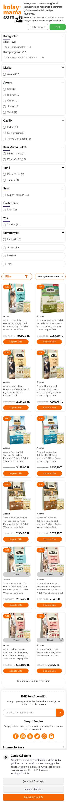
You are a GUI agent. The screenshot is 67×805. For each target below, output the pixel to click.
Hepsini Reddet (33, 789)
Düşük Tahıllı (13, 174)
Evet (57, 27)
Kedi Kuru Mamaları (18, 46)
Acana (11, 74)
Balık (9, 89)
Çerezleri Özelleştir (33, 781)
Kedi (9, 41)
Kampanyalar (15, 52)
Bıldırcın (11, 94)
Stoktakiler (11, 247)
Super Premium (16, 194)
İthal (10, 209)
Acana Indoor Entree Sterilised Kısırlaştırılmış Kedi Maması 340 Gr (49, 652)
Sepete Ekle (15, 341)
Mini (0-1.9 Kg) (14, 153)
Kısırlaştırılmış (14, 132)
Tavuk (10, 112)
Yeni (7, 263)
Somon (11, 106)
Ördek (10, 100)
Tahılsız (11, 180)
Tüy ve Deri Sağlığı (17, 138)
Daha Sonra (38, 27)
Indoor (10, 127)
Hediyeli (12, 239)
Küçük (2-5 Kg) (14, 159)
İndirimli (9, 255)
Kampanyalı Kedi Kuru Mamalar (24, 57)
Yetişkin (11, 224)
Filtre (16, 276)
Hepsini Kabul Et (33, 797)
